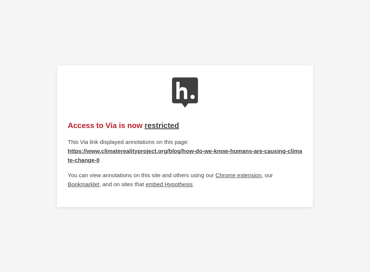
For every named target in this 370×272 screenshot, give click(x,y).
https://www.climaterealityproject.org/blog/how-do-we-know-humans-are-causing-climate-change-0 (185, 155)
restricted (162, 125)
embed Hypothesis (169, 184)
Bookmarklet (83, 184)
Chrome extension (239, 175)
